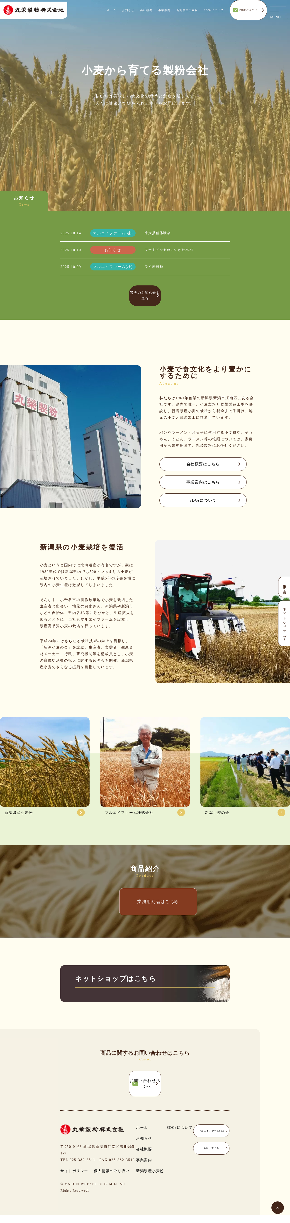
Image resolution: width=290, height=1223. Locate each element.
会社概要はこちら (197, 462)
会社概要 (146, 13)
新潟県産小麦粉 (187, 13)
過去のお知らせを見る (145, 295)
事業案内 (164, 13)
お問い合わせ (248, 13)
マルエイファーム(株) (211, 1138)
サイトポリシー (74, 1179)
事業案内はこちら (197, 484)
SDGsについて (214, 13)
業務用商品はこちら (145, 912)
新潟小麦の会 (211, 1156)
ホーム (111, 13)
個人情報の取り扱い (112, 1179)
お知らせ (128, 13)
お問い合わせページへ (145, 1096)
